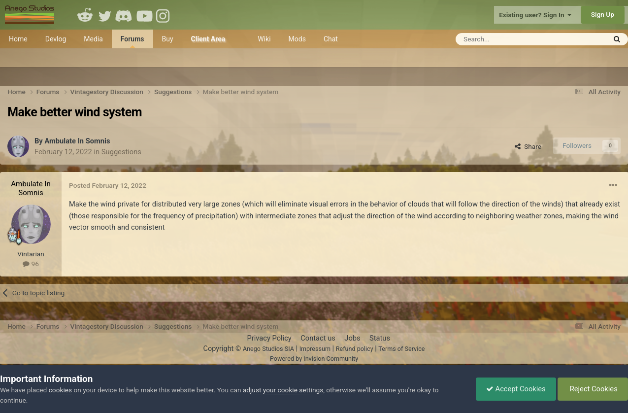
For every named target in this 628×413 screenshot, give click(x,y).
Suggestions (121, 151)
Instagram (164, 15)
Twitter (105, 15)
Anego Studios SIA (268, 348)
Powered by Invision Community (314, 358)
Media (93, 39)
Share (528, 146)
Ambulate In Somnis (77, 141)
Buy (167, 39)
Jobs (352, 338)
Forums (132, 41)
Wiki (264, 39)
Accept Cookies (516, 388)
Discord (124, 15)
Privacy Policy (269, 338)
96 (31, 264)
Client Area (208, 39)
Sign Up (602, 14)
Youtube (144, 15)
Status (379, 338)
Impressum (315, 348)
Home (18, 39)
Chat (331, 39)
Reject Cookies (593, 388)
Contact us (317, 338)
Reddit (85, 15)
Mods (297, 39)
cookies (60, 390)
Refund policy (354, 348)
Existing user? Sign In (535, 15)
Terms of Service (401, 348)
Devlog (55, 39)
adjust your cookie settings (283, 390)
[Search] (507, 39)
